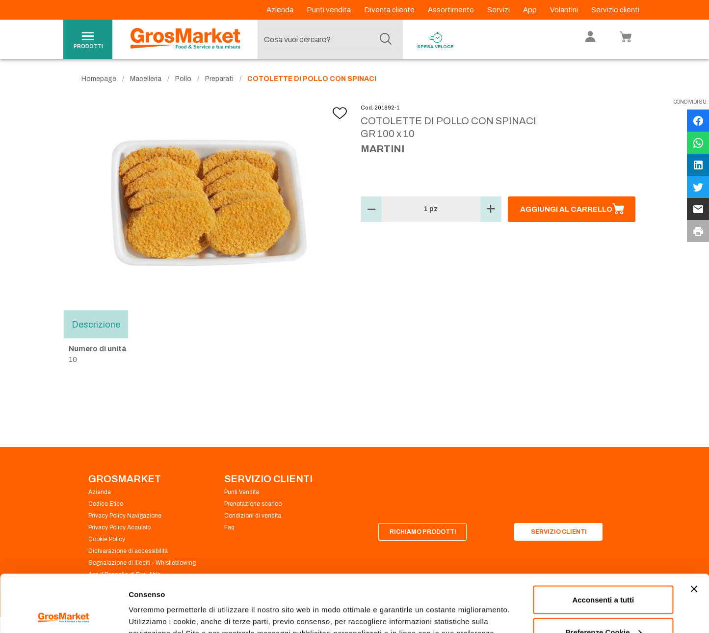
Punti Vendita (241, 492)
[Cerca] (386, 39)
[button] (371, 209)
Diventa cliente (390, 10)
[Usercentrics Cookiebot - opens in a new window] (63, 613)
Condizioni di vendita (252, 515)
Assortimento (451, 10)
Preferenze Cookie (161, 603)
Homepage (98, 79)
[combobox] (327, 39)
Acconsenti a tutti (603, 542)
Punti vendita (329, 10)
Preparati (219, 79)
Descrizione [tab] (96, 324)
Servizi (499, 10)
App (530, 10)
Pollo (183, 79)
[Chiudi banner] (693, 531)
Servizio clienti (615, 10)
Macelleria (145, 79)
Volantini (564, 10)
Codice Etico (105, 503)
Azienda (280, 10)
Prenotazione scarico (253, 503)
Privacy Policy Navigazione (124, 515)
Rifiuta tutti (603, 607)
